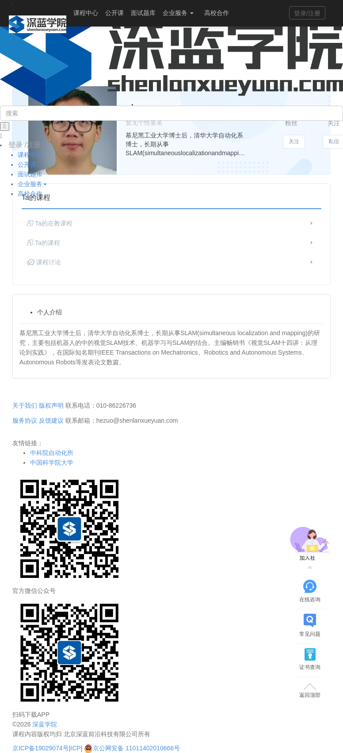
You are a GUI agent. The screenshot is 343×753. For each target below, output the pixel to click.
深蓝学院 (44, 724)
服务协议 (24, 420)
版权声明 (51, 405)
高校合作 (216, 12)
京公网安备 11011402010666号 (132, 748)
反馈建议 (51, 420)
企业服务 (178, 12)
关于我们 (24, 405)
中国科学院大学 (51, 462)
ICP (75, 748)
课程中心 (85, 12)
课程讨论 (171, 262)
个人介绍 (49, 312)
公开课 (114, 12)
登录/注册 (307, 13)
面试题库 (143, 12)
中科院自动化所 (51, 452)
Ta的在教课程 (171, 223)
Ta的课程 (171, 243)
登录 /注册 (24, 145)
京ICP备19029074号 (40, 748)
